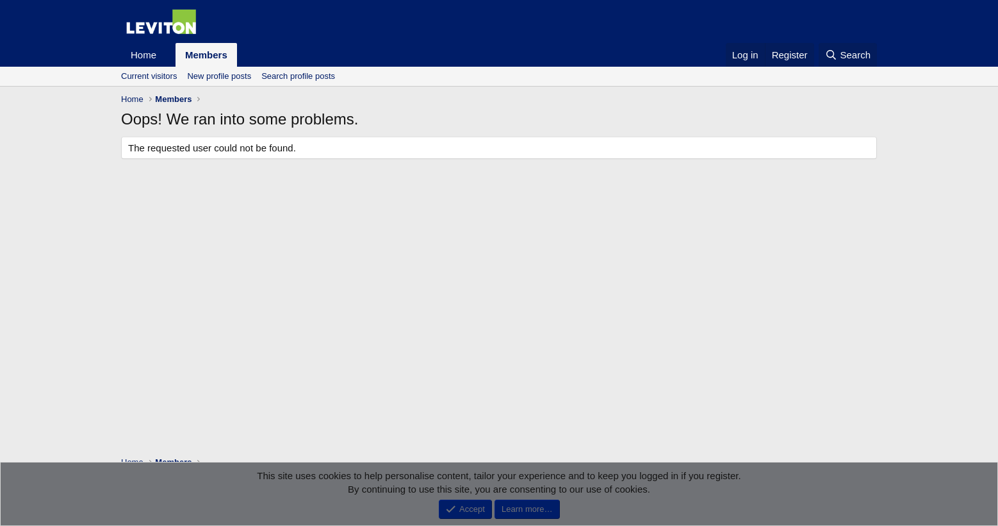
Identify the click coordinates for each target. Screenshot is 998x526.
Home (143, 54)
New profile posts (219, 76)
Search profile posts (298, 76)
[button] (167, 55)
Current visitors (149, 76)
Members (206, 54)
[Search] (848, 55)
